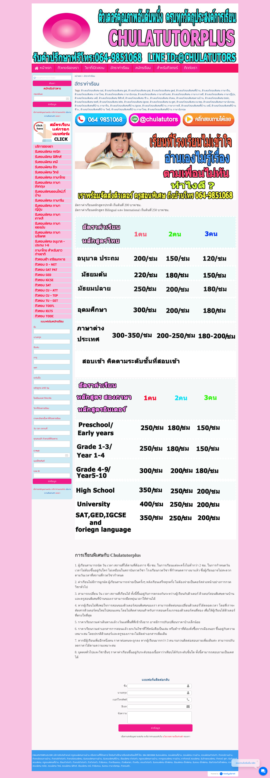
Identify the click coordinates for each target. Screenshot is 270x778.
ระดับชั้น (37, 378)
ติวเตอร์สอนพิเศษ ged (163, 90)
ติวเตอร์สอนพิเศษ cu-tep (189, 101)
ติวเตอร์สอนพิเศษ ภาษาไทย (89, 94)
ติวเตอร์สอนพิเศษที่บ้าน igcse (125, 105)
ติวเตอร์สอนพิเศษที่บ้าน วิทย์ (95, 109)
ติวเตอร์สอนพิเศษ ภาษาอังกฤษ (121, 94)
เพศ (35, 368)
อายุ (35, 357)
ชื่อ (125, 685)
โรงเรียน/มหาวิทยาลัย (42, 398)
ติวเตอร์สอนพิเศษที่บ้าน (188, 90)
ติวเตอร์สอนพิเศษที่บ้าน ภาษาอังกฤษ (167, 109)
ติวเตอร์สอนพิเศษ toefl (86, 101)
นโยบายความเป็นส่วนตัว (173, 737)
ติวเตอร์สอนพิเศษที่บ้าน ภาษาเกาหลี (161, 105)
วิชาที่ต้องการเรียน (41, 408)
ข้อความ (122, 713)
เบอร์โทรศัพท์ (39, 461)
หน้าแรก (78, 76)
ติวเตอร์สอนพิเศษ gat (116, 90)
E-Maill (36, 451)
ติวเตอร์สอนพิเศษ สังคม (162, 98)
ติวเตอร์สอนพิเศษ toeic (217, 98)
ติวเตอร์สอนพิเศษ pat (139, 90)
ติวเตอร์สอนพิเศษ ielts (111, 101)
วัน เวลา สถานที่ (41, 428)
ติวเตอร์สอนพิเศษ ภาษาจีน (216, 90)
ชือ (35, 327)
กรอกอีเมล (38, 94)
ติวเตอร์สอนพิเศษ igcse (136, 101)
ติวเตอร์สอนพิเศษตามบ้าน (190, 98)
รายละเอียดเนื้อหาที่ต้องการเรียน (47, 418)
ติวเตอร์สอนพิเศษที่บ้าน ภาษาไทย (129, 109)
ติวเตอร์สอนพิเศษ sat (92, 90)
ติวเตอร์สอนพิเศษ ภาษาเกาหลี (188, 94)
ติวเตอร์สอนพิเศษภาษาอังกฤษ (218, 101)
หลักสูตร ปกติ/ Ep (41, 388)
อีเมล (124, 706)
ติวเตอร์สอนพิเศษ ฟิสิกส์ (111, 98)
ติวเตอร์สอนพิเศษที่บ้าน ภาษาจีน (92, 105)
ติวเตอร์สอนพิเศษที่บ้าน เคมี (195, 105)
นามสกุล (37, 337)
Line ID (37, 471)
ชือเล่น (36, 347)
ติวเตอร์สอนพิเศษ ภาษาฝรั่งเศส (154, 94)
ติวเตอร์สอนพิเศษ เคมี (86, 98)
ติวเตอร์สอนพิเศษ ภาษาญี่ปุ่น (220, 94)
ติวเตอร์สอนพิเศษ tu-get (162, 101)
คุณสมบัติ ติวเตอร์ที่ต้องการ (46, 439)
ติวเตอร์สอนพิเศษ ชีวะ (137, 98)
